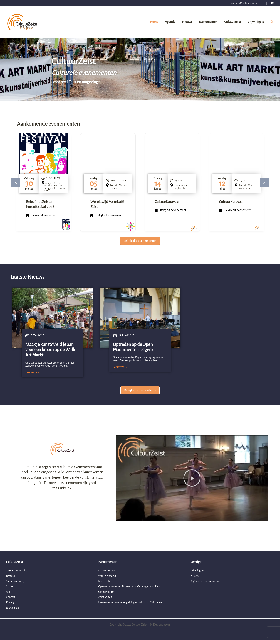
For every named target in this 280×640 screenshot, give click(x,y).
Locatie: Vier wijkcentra (181, 186)
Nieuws (195, 576)
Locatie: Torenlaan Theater (120, 186)
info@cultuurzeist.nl (246, 3)
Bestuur (11, 576)
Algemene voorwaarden (205, 581)
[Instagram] (272, 3)
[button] (272, 22)
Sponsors (12, 586)
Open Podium (106, 591)
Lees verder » (32, 372)
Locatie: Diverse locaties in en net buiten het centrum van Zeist (54, 187)
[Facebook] (266, 3)
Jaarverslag (13, 607)
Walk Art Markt (107, 576)
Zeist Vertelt (105, 597)
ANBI (9, 591)
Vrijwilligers (198, 570)
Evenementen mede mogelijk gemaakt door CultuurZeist (133, 602)
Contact (11, 597)
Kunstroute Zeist (108, 570)
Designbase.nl (161, 624)
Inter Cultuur (106, 581)
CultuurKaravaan (167, 202)
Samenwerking (15, 581)
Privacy (10, 602)
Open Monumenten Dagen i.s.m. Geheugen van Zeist (130, 586)
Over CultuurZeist (17, 570)
